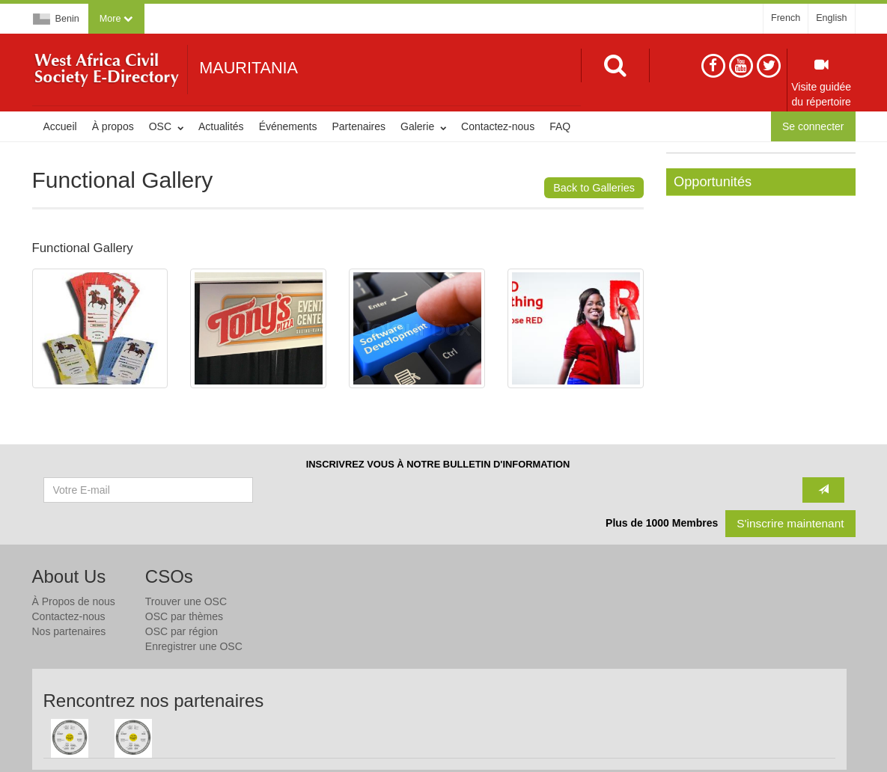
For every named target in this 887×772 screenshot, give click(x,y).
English (831, 18)
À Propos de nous (73, 601)
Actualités (221, 126)
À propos (113, 126)
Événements (288, 126)
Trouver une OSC (186, 601)
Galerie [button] (423, 126)
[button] (116, 19)
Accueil (60, 126)
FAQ (559, 126)
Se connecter (813, 126)
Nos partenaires (69, 631)
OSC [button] (166, 126)
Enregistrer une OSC (194, 646)
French (785, 18)
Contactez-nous (497, 126)
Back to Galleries (594, 188)
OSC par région (181, 631)
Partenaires (358, 126)
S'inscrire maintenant (790, 523)
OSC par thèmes (184, 616)
